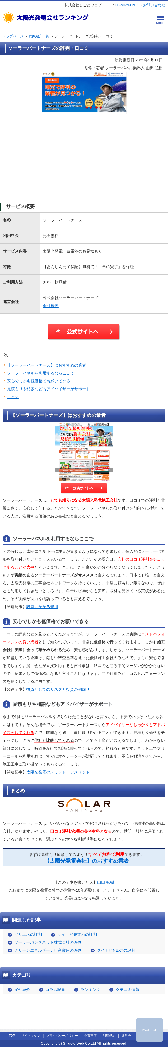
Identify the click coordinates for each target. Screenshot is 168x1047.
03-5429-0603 (126, 5)
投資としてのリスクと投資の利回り (58, 689)
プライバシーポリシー (62, 1036)
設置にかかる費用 (42, 606)
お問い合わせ (154, 5)
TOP (12, 1036)
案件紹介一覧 (39, 36)
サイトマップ (30, 1036)
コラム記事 (55, 989)
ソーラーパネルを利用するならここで (40, 373)
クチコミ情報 (127, 989)
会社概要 (51, 305)
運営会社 (128, 1036)
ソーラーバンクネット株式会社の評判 (48, 942)
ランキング (90, 989)
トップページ (13, 36)
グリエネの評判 (28, 934)
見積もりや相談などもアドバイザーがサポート (48, 389)
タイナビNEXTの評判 (116, 950)
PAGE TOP (149, 1029)
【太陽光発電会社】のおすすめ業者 (86, 861)
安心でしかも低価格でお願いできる (38, 381)
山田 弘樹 (105, 882)
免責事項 (90, 1036)
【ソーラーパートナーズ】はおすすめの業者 (46, 365)
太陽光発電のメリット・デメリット (58, 772)
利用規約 (109, 1036)
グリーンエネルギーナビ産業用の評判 (48, 950)
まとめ (13, 396)
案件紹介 (22, 989)
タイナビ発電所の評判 (77, 934)
